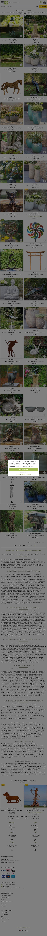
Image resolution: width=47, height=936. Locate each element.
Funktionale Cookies (23, 472)
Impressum (29, 474)
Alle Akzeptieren (23, 469)
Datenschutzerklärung (20, 474)
